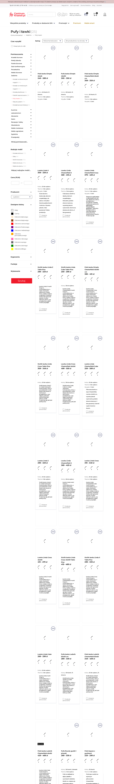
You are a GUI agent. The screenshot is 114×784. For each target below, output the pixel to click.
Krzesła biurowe (17, 57)
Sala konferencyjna (18, 66)
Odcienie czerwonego (20, 224)
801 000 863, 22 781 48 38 (18, 5)
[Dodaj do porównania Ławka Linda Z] (40, 599)
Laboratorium (16, 113)
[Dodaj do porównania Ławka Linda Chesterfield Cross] (87, 312)
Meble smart (89, 23)
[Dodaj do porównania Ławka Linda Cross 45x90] (40, 698)
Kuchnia (14, 110)
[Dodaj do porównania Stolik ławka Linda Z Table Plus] (40, 408)
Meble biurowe (16, 72)
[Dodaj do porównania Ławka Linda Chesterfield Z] (63, 312)
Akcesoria (14, 116)
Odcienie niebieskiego (20, 230)
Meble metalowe (17, 128)
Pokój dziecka (16, 60)
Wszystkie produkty (18, 23)
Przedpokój (15, 137)
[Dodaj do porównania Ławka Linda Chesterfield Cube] (87, 506)
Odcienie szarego (18, 242)
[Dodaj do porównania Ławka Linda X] (40, 309)
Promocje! (63, 23)
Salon (13, 119)
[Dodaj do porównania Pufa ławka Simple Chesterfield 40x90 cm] (87, 411)
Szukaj (21, 280)
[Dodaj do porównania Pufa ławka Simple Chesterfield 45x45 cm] (87, 222)
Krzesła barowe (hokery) (20, 105)
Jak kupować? (74, 5)
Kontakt (99, 5)
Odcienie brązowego (20, 220)
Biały (14, 210)
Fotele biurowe (16, 63)
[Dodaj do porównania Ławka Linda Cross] (87, 599)
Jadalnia (14, 75)
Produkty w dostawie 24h (42, 23)
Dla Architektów (86, 5)
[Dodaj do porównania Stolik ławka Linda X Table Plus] (87, 698)
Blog (93, 5)
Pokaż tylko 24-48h (18, 46)
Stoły (14, 156)
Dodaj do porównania (43, 216)
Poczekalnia (15, 69)
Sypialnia (14, 134)
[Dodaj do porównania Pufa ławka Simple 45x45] (40, 215)
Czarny (15, 214)
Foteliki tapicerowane (20, 95)
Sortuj (37, 41)
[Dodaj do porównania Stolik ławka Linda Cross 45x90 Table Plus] (63, 699)
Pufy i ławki (16, 98)
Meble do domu (18, 166)
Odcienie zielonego (19, 246)
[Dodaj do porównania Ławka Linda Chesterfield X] (63, 603)
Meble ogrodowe (17, 131)
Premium (77, 23)
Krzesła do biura (18, 153)
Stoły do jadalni (17, 102)
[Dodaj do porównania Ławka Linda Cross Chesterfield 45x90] (63, 506)
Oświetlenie (15, 125)
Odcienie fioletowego (20, 227)
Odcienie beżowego (19, 217)
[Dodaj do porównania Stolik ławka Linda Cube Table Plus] (63, 409)
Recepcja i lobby (17, 122)
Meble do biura (18, 163)
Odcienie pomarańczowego (19, 234)
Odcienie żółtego (18, 249)
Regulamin (65, 5)
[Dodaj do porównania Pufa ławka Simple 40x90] (63, 215)
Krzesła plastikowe (18, 92)
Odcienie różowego (19, 239)
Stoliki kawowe (18, 159)
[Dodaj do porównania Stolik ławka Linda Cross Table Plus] (40, 504)
